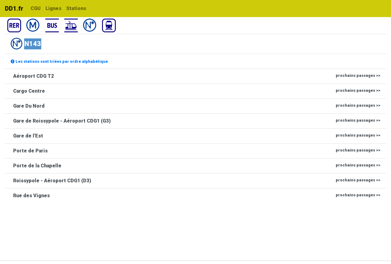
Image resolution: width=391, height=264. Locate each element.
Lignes (53, 8)
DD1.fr (14, 8)
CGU (36, 8)
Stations (76, 8)
